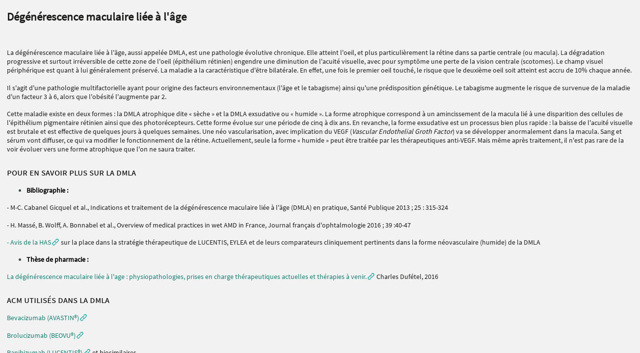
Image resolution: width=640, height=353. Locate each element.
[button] (47, 317)
